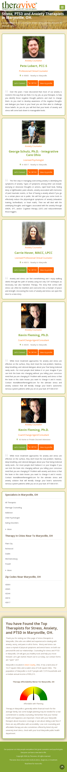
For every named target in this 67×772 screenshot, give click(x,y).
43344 (7, 593)
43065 (7, 589)
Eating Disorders (12, 523)
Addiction (9, 512)
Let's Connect (19, 83)
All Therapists (10, 502)
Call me (33, 83)
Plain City (9, 543)
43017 (7, 602)
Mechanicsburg (11, 559)
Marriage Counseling (13, 507)
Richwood (9, 548)
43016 (7, 598)
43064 (7, 584)
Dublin (7, 554)
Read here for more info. (33, 764)
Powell (8, 564)
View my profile (46, 83)
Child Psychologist (12, 518)
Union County (29, 665)
